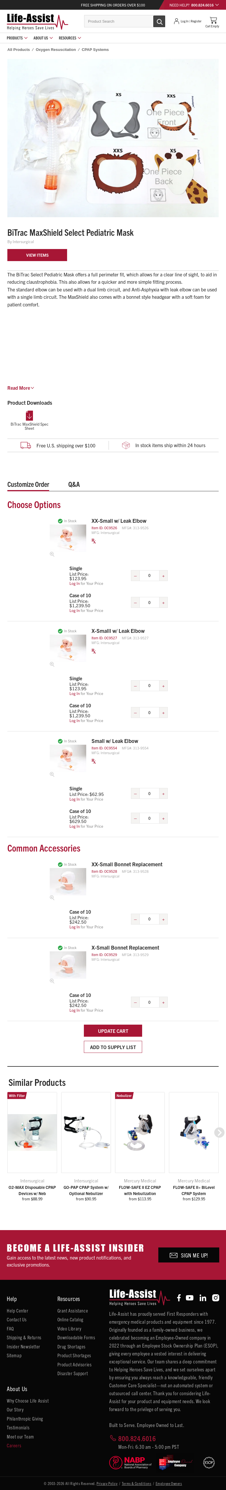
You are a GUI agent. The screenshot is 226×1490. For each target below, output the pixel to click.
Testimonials (18, 1427)
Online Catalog (70, 1319)
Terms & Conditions (137, 1483)
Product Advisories (74, 1364)
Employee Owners (169, 1483)
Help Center (18, 1310)
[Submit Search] (153, 21)
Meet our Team (20, 1436)
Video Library (69, 1328)
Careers (14, 1445)
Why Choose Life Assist (28, 1400)
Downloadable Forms (76, 1337)
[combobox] (124, 21)
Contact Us (17, 1319)
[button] (219, 1132)
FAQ (10, 1328)
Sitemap (14, 1355)
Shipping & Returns (24, 1337)
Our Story (15, 1409)
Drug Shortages (71, 1346)
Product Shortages (74, 1355)
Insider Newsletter (23, 1346)
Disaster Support (72, 1373)
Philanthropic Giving (25, 1418)
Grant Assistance (72, 1310)
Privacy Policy (107, 1483)
